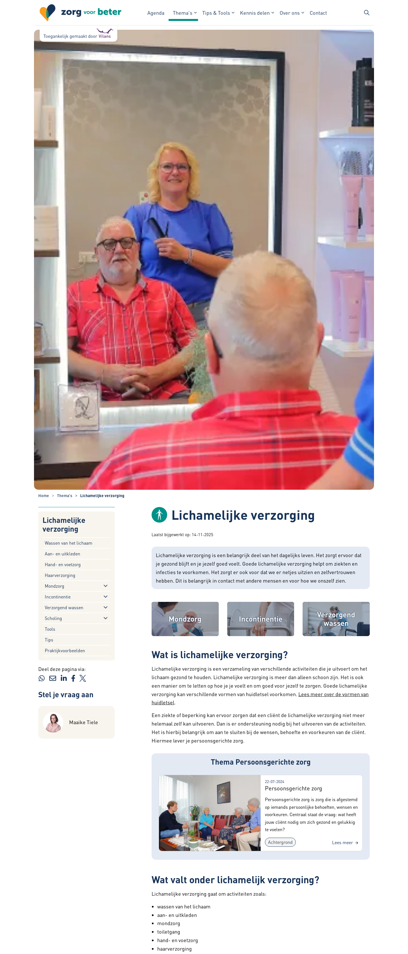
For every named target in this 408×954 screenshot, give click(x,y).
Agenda (155, 12)
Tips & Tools (216, 12)
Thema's (182, 12)
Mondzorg (54, 586)
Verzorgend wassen (64, 607)
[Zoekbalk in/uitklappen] (367, 13)
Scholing (53, 618)
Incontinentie (58, 597)
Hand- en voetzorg (63, 564)
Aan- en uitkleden (62, 554)
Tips (49, 640)
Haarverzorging (60, 575)
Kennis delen (255, 12)
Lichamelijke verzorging (63, 524)
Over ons (290, 12)
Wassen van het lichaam (68, 543)
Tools (50, 629)
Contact (318, 12)
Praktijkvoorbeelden (65, 650)
